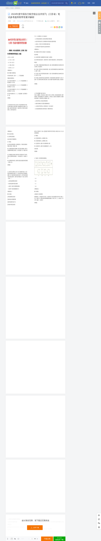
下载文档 (14, 26)
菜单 (7, 539)
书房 (81, 3)
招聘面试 (17, 8)
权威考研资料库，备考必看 (39, 3)
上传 (73, 3)
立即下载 (35, 528)
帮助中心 (99, 515)
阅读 (9, 21)
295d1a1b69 (20, 21)
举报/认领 (40, 21)
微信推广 (99, 523)
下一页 (37, 538)
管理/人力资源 (10, 8)
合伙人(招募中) (50, 21)
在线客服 (99, 527)
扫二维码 (99, 519)
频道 (26, 3)
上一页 (28, 538)
